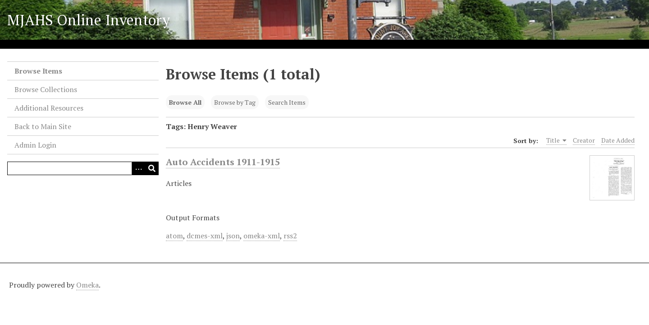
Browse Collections (45, 89)
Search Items (287, 102)
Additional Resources (48, 108)
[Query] (83, 168)
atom (174, 236)
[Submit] (152, 168)
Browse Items (38, 71)
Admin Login (35, 145)
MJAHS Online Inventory (88, 19)
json (233, 236)
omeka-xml (261, 236)
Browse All (185, 102)
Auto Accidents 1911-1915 (223, 162)
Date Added (618, 140)
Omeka (87, 285)
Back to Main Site (42, 126)
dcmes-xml (205, 236)
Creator (584, 140)
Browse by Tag (235, 102)
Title (556, 140)
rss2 (290, 236)
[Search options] (138, 168)
